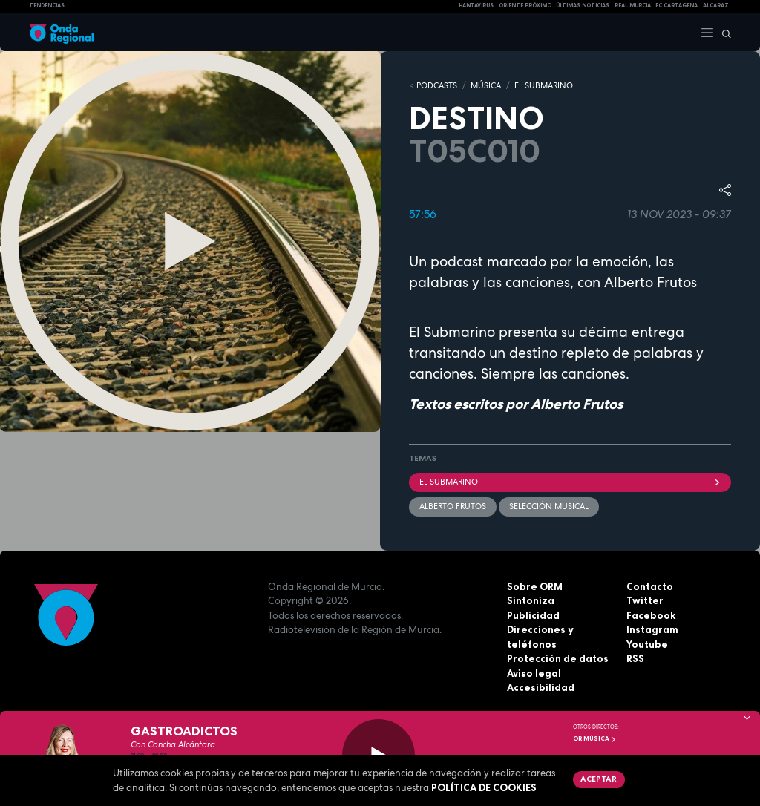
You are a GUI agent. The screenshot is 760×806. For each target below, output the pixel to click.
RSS (635, 658)
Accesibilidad (540, 687)
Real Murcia (633, 5)
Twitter (645, 600)
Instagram (652, 629)
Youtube (647, 644)
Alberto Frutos (452, 506)
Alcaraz (716, 5)
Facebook (650, 615)
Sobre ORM (535, 586)
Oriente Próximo (525, 5)
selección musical (549, 506)
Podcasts (436, 85)
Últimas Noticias (582, 5)
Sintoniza (530, 600)
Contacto (649, 586)
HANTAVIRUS (476, 5)
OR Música (594, 738)
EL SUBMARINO (543, 85)
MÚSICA (486, 85)
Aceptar (598, 778)
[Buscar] (723, 32)
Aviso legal (534, 673)
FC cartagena (676, 5)
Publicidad (533, 615)
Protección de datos (558, 658)
